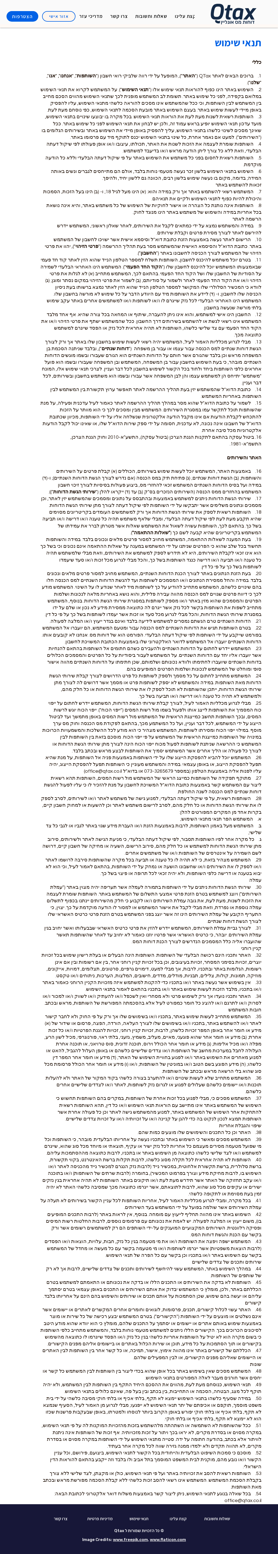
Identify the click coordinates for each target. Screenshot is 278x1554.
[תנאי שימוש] (139, 1518)
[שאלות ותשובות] (217, 1518)
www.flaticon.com (168, 1539)
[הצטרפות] (22, 16)
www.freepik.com (130, 1539)
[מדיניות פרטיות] (100, 1518)
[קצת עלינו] (178, 1518)
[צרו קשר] (61, 1518)
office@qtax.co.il (243, 1500)
